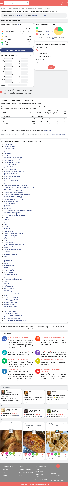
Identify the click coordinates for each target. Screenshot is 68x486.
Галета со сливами (10, 169)
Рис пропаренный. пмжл (12, 221)
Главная (3, 8)
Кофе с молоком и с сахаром (13, 315)
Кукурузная (7, 285)
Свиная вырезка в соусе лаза (13, 182)
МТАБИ (6, 256)
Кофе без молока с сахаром (13, 318)
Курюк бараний (9, 265)
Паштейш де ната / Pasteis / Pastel (15, 244)
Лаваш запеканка (9, 262)
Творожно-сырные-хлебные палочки (15, 246)
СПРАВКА (37, 469)
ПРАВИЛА (44, 479)
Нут (5, 258)
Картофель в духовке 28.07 (12, 302)
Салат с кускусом (9, 253)
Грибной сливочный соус (12, 239)
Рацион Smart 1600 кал (11, 201)
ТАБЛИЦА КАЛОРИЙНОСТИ (25, 469)
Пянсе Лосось (47, 8)
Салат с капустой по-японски (13, 279)
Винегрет (7, 184)
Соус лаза (7, 205)
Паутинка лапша (9, 242)
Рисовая (6, 281)
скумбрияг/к (8, 208)
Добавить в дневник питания (16, 50)
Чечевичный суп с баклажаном (14, 192)
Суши (6, 240)
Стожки (6, 283)
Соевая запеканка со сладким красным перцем (19, 187)
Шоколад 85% (8, 301)
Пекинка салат (8, 145)
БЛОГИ (5, 472)
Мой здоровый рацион (39, 15)
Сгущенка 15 (8, 260)
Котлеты (6, 223)
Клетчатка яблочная (10, 255)
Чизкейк (6, 219)
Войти (64, 3)
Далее (51, 67)
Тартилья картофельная (11, 237)
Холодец (6, 230)
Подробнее (47, 130)
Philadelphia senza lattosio (12, 299)
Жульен (6, 290)
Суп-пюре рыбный (10, 276)
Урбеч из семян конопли (12, 176)
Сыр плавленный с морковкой (13, 157)
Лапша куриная (9, 271)
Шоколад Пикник (9, 160)
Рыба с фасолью (9, 288)
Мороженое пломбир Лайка (13, 294)
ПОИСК (21, 466)
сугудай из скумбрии (11, 306)
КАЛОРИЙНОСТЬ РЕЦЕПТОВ (26, 472)
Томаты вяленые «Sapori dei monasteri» (16, 198)
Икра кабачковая (9, 203)
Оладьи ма (7, 153)
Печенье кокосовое (10, 168)
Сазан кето (7, 217)
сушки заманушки (10, 311)
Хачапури (7, 178)
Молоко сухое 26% (10, 231)
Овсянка (6, 150)
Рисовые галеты (9, 304)
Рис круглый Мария (10, 274)
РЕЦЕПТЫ (5, 469)
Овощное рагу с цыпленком (13, 166)
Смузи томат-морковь (11, 278)
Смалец (6, 175)
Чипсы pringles (8, 310)
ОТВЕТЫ (21, 475)
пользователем (17, 15)
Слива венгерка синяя (11, 297)
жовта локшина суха (10, 173)
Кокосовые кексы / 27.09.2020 (13, 191)
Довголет (7, 228)
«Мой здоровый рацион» (58, 134)
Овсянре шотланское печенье (13, 233)
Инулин (6, 263)
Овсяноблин (8, 224)
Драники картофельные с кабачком (15, 185)
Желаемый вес (40, 59)
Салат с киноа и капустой (12, 317)
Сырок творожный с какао (12, 249)
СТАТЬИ (5, 475)
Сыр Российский (9, 146)
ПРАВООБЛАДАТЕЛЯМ (40, 466)
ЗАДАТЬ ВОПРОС (39, 474)
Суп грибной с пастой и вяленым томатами (18, 210)
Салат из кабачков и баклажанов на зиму (17, 194)
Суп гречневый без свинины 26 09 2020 (16, 320)
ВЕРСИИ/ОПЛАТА (39, 471)
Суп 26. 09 (7, 155)
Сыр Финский (8, 287)
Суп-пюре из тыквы (10, 164)
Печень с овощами (10, 207)
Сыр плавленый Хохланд (12, 162)
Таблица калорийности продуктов (15, 8)
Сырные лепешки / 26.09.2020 (13, 200)
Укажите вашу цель (42, 48)
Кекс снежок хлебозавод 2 (12, 159)
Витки (6, 247)
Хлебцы (6, 295)
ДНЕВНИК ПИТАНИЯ (8, 466)
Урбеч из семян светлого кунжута (14, 216)
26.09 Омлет (8, 189)
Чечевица (7, 251)
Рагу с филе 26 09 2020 (11, 313)
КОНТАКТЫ (37, 476)
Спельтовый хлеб (9, 292)
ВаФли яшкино (9, 152)
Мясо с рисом (8, 272)
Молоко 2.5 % (8, 308)
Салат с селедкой (9, 269)
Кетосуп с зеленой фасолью (13, 214)
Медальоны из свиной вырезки (14, 171)
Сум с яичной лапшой (11, 180)
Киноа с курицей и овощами (13, 212)
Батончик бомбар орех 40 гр (13, 196)
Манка (6, 267)
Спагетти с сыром (9, 148)
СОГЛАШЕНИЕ (38, 479)
